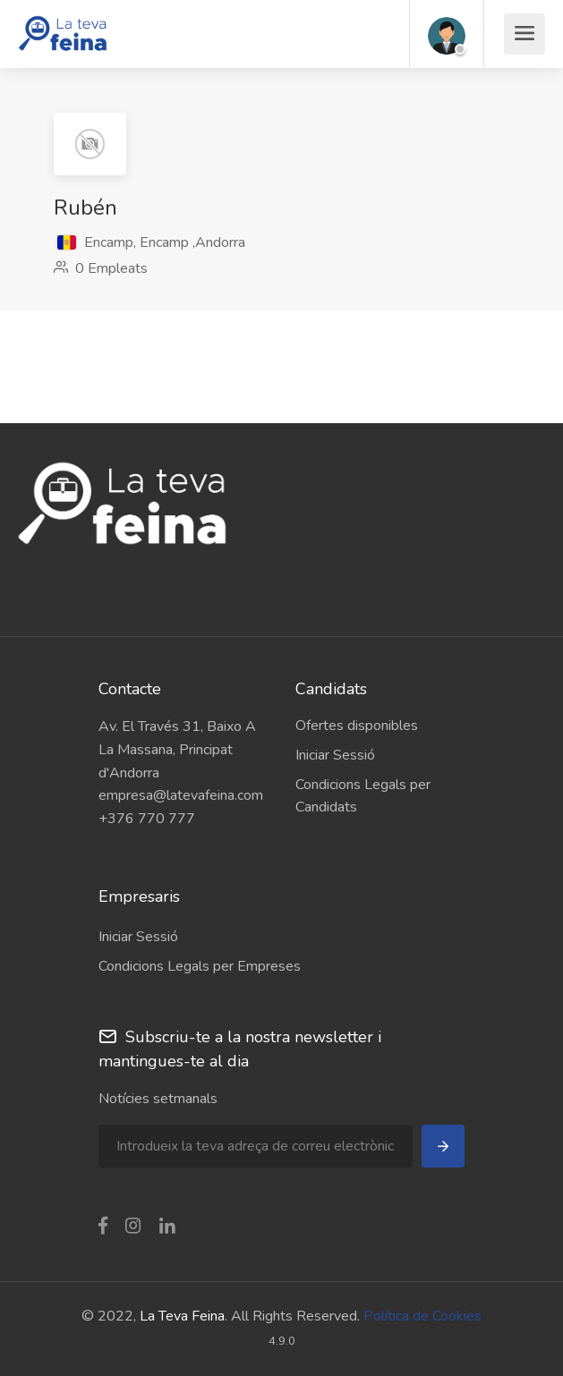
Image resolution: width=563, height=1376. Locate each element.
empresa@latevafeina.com (180, 795)
